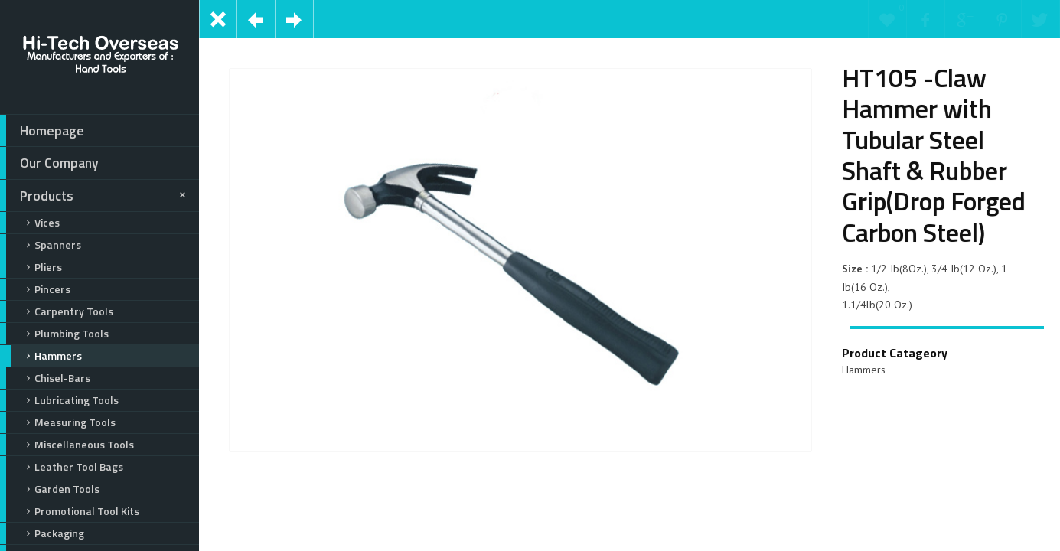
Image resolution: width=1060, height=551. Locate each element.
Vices (30, 222)
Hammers (41, 356)
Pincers (35, 289)
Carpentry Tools (56, 311)
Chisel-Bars (45, 378)
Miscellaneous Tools (67, 444)
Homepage (42, 131)
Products (95, 196)
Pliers (31, 267)
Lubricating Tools (59, 400)
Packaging (42, 533)
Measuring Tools (58, 422)
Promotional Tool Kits (69, 511)
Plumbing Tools (54, 333)
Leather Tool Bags (61, 467)
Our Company (49, 163)
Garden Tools (49, 489)
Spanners (40, 245)
